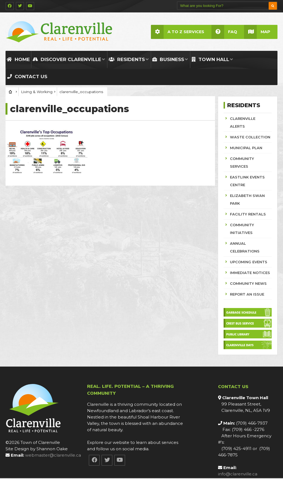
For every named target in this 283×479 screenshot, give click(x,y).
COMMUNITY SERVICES (242, 163)
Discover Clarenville (67, 60)
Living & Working (37, 92)
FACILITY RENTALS (248, 214)
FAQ (224, 32)
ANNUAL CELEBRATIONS (245, 248)
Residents (127, 60)
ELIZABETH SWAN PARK (247, 200)
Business (168, 60)
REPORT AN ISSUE (247, 295)
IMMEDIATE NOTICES (250, 273)
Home (18, 60)
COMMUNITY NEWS (248, 284)
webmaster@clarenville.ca (53, 456)
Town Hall (210, 60)
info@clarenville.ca (237, 474)
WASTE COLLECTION (250, 137)
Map (257, 32)
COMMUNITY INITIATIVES (242, 229)
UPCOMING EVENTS (248, 262)
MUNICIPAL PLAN (246, 148)
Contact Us (27, 77)
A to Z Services (177, 32)
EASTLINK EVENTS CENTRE (247, 181)
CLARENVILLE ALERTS (242, 123)
